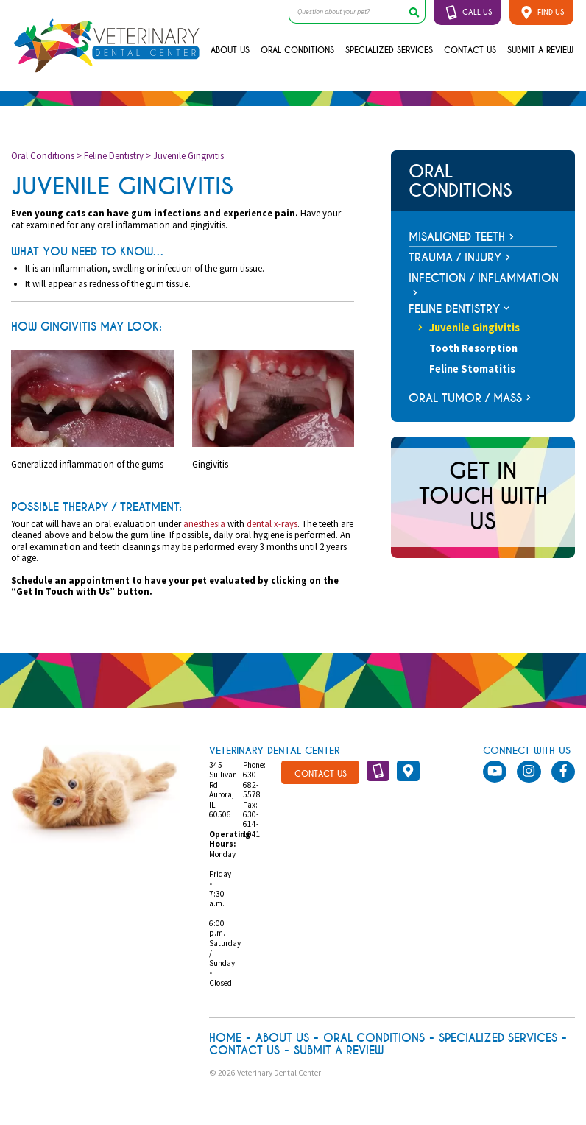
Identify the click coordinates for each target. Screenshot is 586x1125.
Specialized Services (389, 50)
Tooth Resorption (473, 348)
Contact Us (470, 50)
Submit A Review (540, 50)
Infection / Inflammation (484, 278)
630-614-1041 (252, 824)
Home (225, 1038)
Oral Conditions (297, 50)
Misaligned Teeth (457, 237)
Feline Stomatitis (472, 368)
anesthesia (204, 523)
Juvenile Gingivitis (469, 327)
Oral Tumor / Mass (465, 398)
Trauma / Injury (455, 257)
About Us (230, 50)
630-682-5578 (252, 784)
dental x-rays (272, 523)
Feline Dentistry (114, 155)
